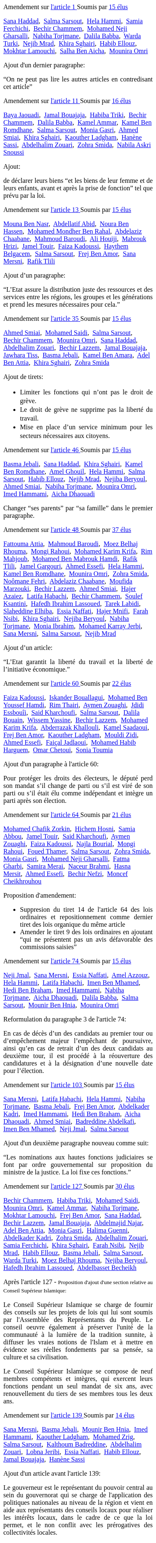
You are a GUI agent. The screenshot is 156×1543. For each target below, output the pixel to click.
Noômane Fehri (24, 581)
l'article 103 (67, 1084)
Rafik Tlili (41, 261)
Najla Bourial (95, 843)
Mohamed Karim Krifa (105, 551)
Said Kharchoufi (53, 712)
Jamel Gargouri (40, 566)
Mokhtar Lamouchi (29, 50)
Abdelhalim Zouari (47, 144)
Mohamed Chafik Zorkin (36, 828)
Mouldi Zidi (120, 734)
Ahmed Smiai (21, 332)
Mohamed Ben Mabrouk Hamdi (75, 558)
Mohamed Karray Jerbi (110, 626)
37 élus (121, 529)
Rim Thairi (63, 705)
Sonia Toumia (94, 749)
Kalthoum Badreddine (76, 1444)
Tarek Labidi (122, 603)
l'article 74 (65, 961)
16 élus (121, 100)
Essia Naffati (74, 611)
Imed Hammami (25, 493)
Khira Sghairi (77, 43)
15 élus (118, 6)
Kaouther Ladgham (90, 137)
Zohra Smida (94, 144)
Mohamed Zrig (113, 1436)
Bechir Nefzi (85, 873)
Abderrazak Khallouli (70, 727)
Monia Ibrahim (54, 626)
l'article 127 (67, 1186)
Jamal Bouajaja (64, 114)
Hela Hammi (104, 21)
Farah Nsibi (108, 1245)
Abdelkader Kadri (27, 1237)
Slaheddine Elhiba (27, 611)
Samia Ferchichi (25, 1245)
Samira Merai (45, 866)
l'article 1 (64, 6)
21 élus (121, 814)
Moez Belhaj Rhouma (71, 1260)
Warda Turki (20, 1260)
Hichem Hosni (94, 828)
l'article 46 (65, 449)
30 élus (125, 1186)
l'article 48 (65, 529)
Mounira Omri (128, 50)
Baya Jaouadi (21, 114)
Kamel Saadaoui (125, 727)
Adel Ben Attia (23, 1230)
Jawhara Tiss (20, 355)
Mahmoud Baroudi (60, 238)
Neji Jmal (16, 975)
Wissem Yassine (48, 720)
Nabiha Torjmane (56, 35)
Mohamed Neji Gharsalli (75, 858)
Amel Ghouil (66, 471)
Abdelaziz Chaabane (77, 581)
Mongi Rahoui (50, 551)
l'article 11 (65, 100)
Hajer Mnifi (112, 611)
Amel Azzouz (129, 975)
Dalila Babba (101, 35)
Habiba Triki (107, 114)
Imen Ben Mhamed (113, 982)
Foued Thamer (46, 851)
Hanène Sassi (67, 1459)
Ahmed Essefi (84, 566)
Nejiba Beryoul (124, 478)
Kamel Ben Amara (107, 355)
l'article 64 (65, 814)
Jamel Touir (37, 246)
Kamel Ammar (96, 122)
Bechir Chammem (57, 28)
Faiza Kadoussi (78, 246)
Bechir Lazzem (79, 347)
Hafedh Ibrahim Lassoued (65, 603)
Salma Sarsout (63, 21)
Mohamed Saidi (66, 332)
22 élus (121, 683)
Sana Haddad (21, 21)
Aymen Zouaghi (104, 705)
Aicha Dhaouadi (73, 493)
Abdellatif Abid (74, 223)
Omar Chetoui (52, 749)
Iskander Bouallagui (76, 697)
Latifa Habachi (47, 596)
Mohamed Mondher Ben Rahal (68, 231)
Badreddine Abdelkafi (105, 1121)
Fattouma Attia (23, 543)
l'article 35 (65, 318)
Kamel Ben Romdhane (33, 573)
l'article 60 (65, 683)
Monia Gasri (97, 129)
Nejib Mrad (38, 43)
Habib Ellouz (117, 43)
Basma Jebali (60, 355)
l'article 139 (67, 1415)
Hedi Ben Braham (27, 990)
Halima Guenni (107, 1230)
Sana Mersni (20, 633)
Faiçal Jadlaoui (66, 742)
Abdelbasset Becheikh (106, 1267)
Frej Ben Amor (98, 253)
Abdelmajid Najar (118, 1222)
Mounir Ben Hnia (51, 1005)
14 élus (125, 1415)
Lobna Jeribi (42, 1451)
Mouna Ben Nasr (26, 223)
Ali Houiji (103, 238)
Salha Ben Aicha (82, 50)
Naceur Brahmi (88, 866)
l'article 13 (65, 209)
